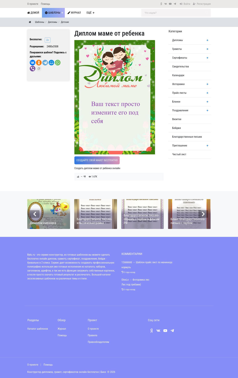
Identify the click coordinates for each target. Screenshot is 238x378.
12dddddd (126, 262)
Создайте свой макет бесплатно (97, 160)
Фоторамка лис (141, 279)
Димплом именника (43, 223)
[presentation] (35, 214)
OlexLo (125, 279)
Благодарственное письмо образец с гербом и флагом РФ (141, 219)
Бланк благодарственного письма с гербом (187, 221)
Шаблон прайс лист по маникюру (154, 262)
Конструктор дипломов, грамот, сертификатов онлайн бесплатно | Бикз (66, 372)
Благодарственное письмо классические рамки (94, 221)
